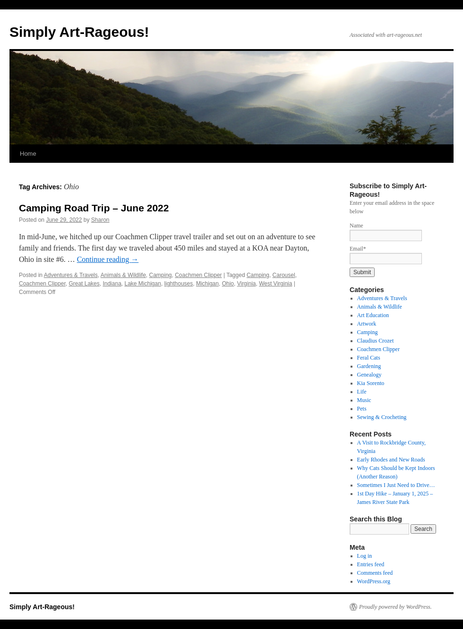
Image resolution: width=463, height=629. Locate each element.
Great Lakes (84, 283)
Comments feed (375, 573)
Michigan (207, 283)
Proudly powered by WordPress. (395, 607)
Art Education (373, 315)
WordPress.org (373, 581)
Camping (160, 275)
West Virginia (275, 283)
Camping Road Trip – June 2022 (94, 207)
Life (362, 391)
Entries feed (371, 564)
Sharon (100, 220)
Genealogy (369, 374)
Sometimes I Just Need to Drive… (396, 485)
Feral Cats (368, 357)
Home (28, 153)
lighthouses (178, 283)
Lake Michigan (142, 283)
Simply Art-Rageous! (79, 32)
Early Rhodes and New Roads (391, 459)
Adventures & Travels (71, 275)
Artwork (367, 323)
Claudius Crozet (375, 340)
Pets (362, 408)
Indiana (112, 283)
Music (364, 400)
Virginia (246, 283)
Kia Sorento (371, 383)
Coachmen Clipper (198, 275)
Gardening (369, 366)
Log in (364, 556)
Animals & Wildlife (123, 275)
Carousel (284, 275)
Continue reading (108, 259)
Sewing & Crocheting (382, 417)
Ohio (228, 283)
